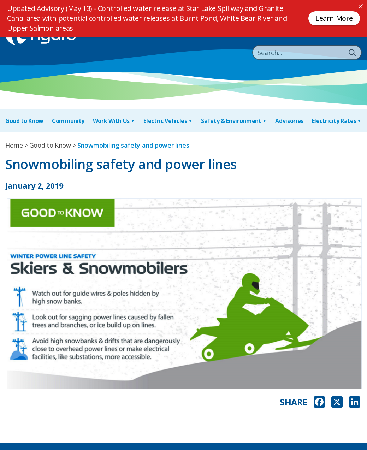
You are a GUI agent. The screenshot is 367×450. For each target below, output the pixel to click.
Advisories (289, 121)
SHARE (293, 402)
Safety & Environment (234, 121)
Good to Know (24, 121)
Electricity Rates (337, 121)
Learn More (334, 18)
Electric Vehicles (168, 121)
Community (68, 121)
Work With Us (114, 121)
